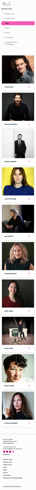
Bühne (5, 470)
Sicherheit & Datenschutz (12, 486)
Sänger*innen (7, 464)
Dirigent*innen (7, 462)
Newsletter (6, 454)
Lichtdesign (6, 475)
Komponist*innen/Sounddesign (12, 478)
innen (10, 459)
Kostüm (5, 472)
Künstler (5, 459)
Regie (5, 467)
